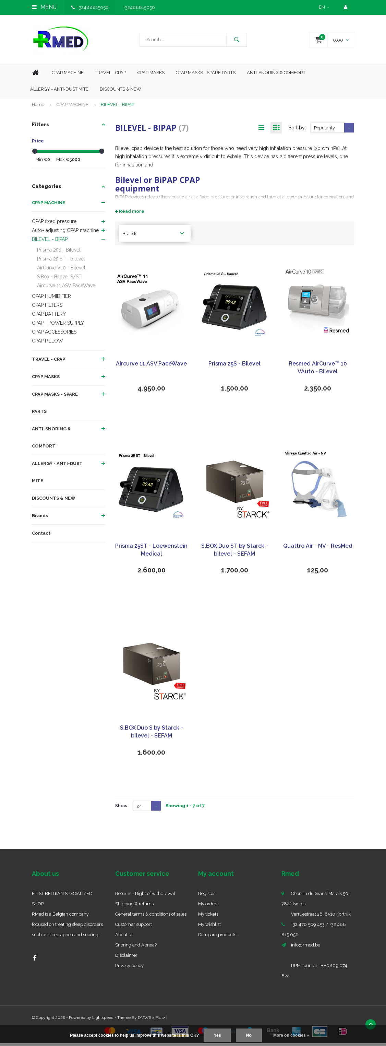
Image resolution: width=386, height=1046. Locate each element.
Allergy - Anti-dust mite (59, 91)
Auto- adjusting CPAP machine (65, 232)
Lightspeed (102, 1020)
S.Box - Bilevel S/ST (59, 279)
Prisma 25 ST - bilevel (61, 261)
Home (35, 75)
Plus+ (160, 1020)
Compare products (217, 937)
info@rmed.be (305, 947)
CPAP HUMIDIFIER (51, 298)
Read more (129, 214)
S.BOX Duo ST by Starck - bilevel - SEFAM (234, 552)
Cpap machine (68, 75)
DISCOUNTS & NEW (53, 500)
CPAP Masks (151, 75)
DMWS (144, 1020)
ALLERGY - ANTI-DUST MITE (57, 474)
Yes (217, 1035)
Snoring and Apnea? (136, 947)
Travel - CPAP (110, 75)
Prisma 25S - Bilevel (59, 252)
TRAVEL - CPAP (48, 361)
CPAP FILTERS (47, 307)
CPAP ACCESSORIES (54, 334)
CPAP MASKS (46, 379)
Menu (44, 7)
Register (206, 896)
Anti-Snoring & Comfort (276, 75)
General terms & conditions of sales (150, 916)
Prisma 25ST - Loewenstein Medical (151, 552)
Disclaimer (126, 958)
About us (124, 937)
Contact (41, 535)
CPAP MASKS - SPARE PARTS (206, 75)
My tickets (208, 916)
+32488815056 (90, 7)
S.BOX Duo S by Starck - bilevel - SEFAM (151, 734)
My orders (208, 906)
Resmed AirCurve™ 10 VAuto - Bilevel (318, 370)
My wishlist (209, 927)
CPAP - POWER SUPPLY (58, 325)
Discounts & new (120, 91)
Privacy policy (129, 968)
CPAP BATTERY (49, 316)
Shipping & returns (134, 906)
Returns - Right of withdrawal (145, 896)
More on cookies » (291, 1035)
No (249, 1035)
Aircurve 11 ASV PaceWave (66, 288)
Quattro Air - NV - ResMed (317, 548)
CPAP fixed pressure (54, 223)
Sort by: (297, 130)
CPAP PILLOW (47, 343)
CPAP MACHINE (72, 106)
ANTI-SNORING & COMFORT (51, 440)
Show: (122, 808)
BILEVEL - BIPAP (117, 106)
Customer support (133, 927)
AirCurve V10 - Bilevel (61, 270)
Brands (40, 518)
